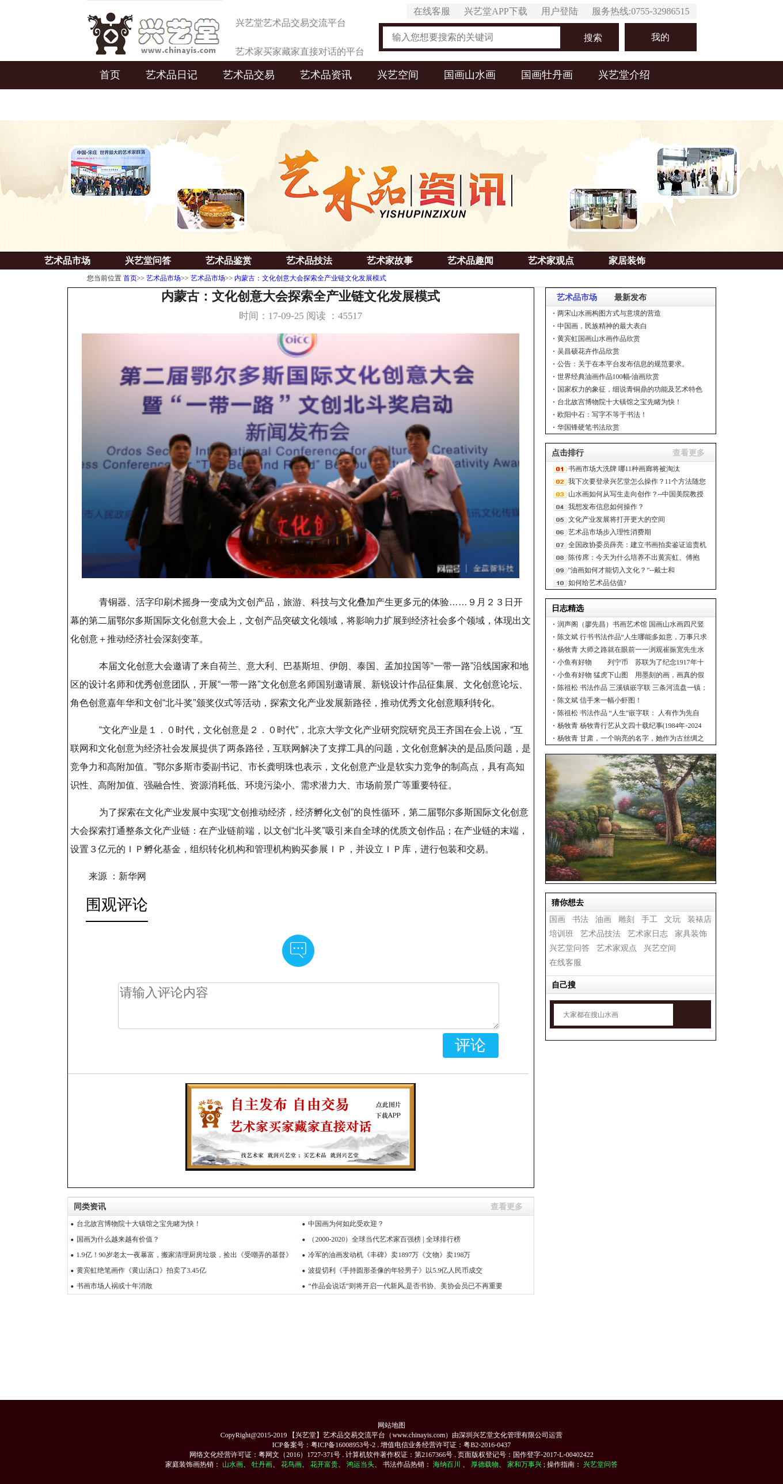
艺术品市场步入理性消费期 (609, 532)
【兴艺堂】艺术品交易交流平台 (336, 1435)
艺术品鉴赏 (229, 260)
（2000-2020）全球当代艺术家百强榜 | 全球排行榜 (384, 1239)
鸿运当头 (360, 1464)
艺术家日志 (648, 933)
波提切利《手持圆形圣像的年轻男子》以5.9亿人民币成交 (395, 1270)
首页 (110, 75)
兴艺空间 (398, 75)
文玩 (672, 919)
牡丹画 (262, 1464)
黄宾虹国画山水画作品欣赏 (598, 339)
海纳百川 (447, 1464)
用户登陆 (559, 11)
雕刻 (626, 919)
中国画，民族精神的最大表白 (602, 326)
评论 (470, 1045)
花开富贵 (324, 1464)
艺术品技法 (309, 260)
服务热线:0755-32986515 (641, 11)
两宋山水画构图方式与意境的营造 (609, 313)
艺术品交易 (249, 75)
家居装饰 (627, 260)
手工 (649, 919)
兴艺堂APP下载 (495, 11)
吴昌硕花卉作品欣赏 (588, 351)
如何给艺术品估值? (597, 583)
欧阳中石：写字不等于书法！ (602, 415)
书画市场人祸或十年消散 (115, 1286)
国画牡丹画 (547, 75)
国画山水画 (470, 75)
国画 (557, 919)
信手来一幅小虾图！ (599, 700)
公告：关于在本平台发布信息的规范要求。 (623, 364)
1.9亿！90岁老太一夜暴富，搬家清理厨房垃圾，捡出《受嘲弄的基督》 (184, 1255)
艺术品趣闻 (470, 260)
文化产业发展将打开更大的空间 (616, 519)
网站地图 (391, 1425)
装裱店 (699, 919)
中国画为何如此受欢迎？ (346, 1224)
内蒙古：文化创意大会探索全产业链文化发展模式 (310, 278)
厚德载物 (485, 1464)
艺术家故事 (390, 260)
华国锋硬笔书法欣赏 (588, 427)
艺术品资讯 (326, 75)
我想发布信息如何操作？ (606, 507)
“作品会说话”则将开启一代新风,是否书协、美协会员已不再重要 (405, 1286)
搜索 (593, 38)
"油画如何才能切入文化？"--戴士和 (621, 570)
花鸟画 (291, 1464)
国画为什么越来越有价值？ (118, 1239)
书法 (580, 919)
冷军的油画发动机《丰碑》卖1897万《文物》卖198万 (389, 1255)
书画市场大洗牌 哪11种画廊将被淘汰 (624, 469)
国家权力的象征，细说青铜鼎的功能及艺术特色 (629, 389)
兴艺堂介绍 (624, 75)
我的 (660, 37)
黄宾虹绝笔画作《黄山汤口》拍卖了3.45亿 (141, 1270)
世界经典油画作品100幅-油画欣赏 (608, 377)
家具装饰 (691, 933)
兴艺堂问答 (148, 260)
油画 (603, 919)
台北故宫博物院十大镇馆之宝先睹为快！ (619, 402)
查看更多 (688, 453)
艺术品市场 (67, 260)
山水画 (232, 1464)
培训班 (561, 933)
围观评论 (117, 904)
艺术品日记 (171, 75)
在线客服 (431, 11)
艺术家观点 (551, 260)
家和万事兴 (524, 1464)
